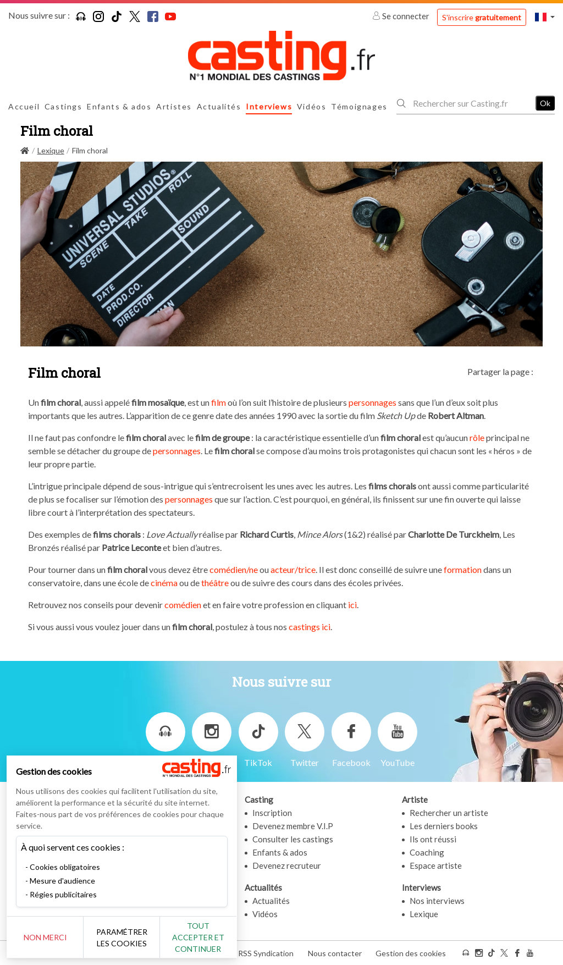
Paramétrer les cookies (122, 937)
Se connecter (401, 16)
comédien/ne (233, 569)
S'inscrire (481, 17)
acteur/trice (293, 569)
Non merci (45, 937)
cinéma (164, 582)
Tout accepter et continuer (199, 937)
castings (304, 626)
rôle (477, 437)
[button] (545, 17)
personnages (372, 402)
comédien (182, 604)
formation (463, 569)
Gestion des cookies (411, 953)
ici (352, 604)
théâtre (215, 582)
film (218, 402)
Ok (545, 103)
